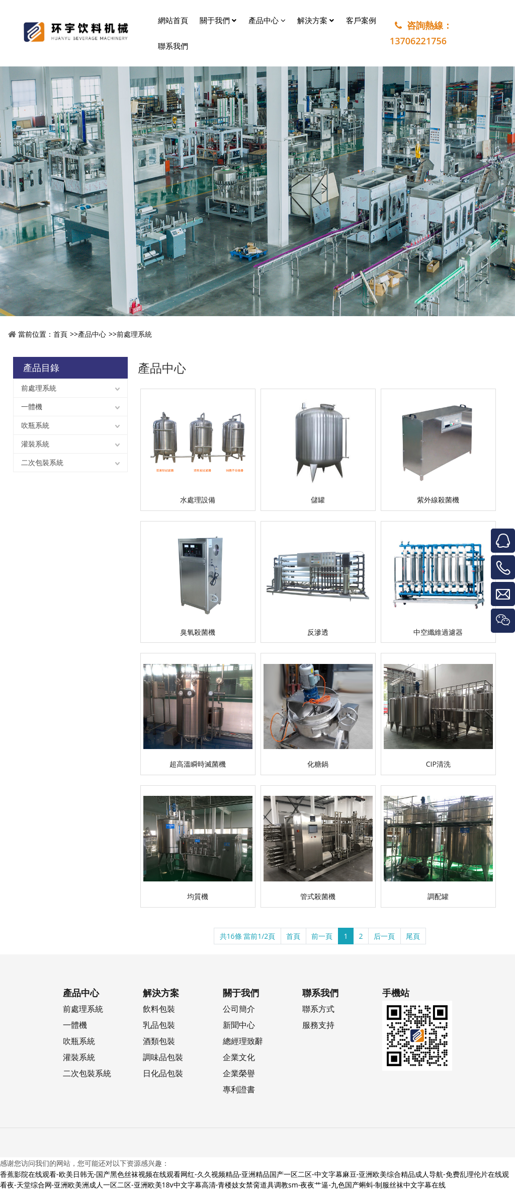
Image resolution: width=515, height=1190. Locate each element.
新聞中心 (239, 1024)
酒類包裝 (159, 1041)
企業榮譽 (239, 1073)
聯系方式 (318, 1008)
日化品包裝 (163, 1073)
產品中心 (267, 20)
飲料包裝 (159, 1008)
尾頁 (413, 936)
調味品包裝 (163, 1057)
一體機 (31, 406)
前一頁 (321, 936)
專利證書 (239, 1089)
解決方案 (315, 20)
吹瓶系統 (35, 425)
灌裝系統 (35, 444)
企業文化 (239, 1057)
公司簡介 (239, 1008)
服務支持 (318, 1024)
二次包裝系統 (42, 462)
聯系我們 (173, 46)
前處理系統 (134, 334)
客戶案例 (361, 20)
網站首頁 (173, 20)
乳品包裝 (159, 1024)
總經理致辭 (243, 1041)
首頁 (60, 334)
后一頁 (384, 936)
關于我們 (218, 20)
